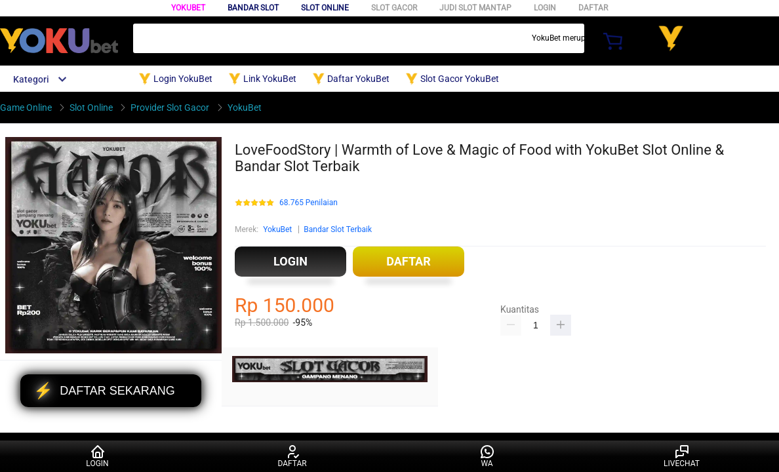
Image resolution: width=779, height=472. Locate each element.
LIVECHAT (682, 456)
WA (487, 456)
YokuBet (188, 7)
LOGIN (545, 7)
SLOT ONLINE (325, 7)
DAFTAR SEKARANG (104, 391)
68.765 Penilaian (308, 203)
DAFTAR (593, 7)
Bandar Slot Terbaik (338, 229)
